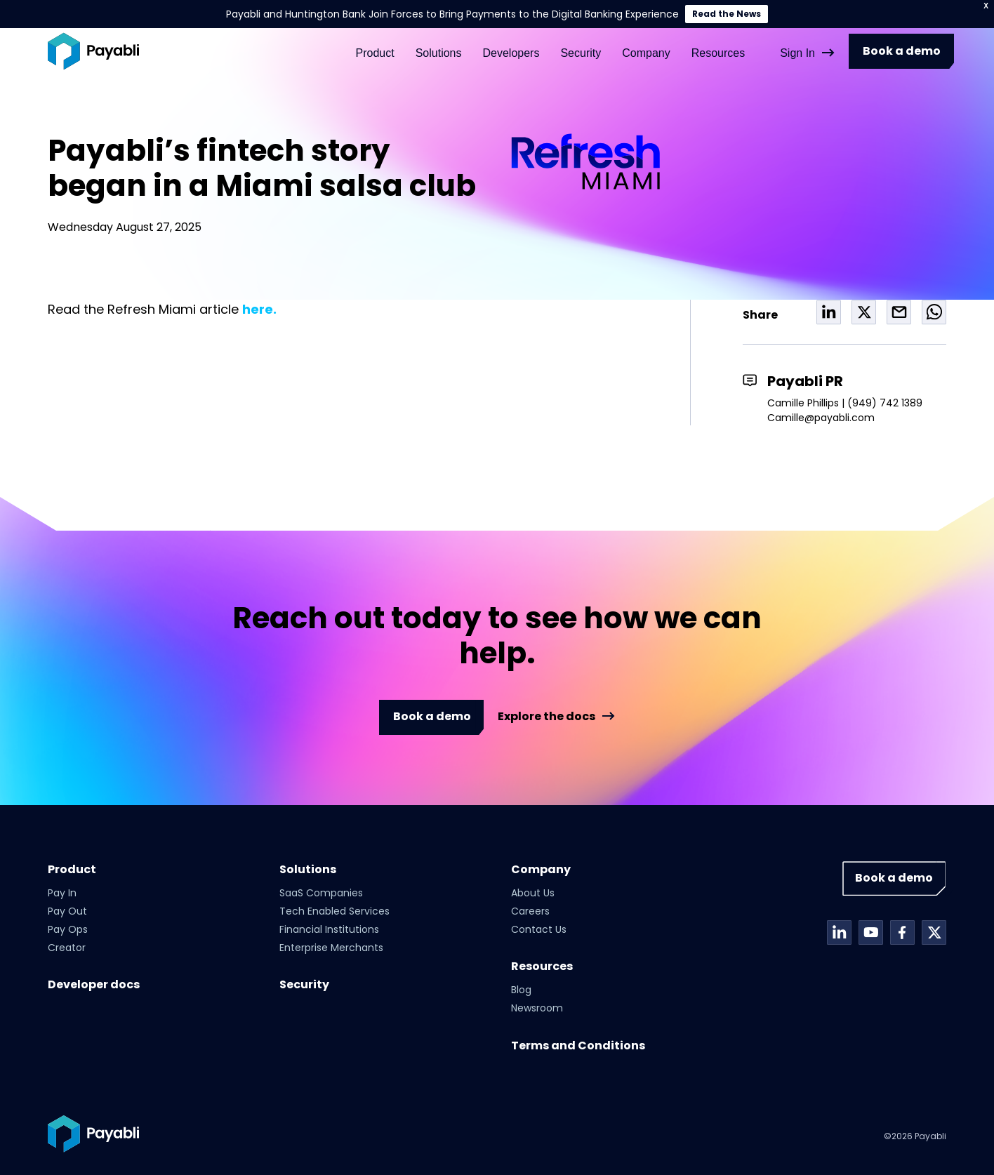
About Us (533, 893)
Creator (67, 947)
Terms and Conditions (578, 1045)
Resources (718, 45)
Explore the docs (546, 716)
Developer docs (94, 984)
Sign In (797, 45)
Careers (530, 911)
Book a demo (902, 43)
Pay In (62, 893)
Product (375, 45)
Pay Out (67, 911)
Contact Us (538, 929)
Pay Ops (68, 929)
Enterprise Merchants (331, 947)
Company (646, 45)
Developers (510, 45)
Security (580, 45)
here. (259, 309)
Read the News (726, 14)
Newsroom (537, 1008)
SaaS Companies (321, 893)
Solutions (439, 45)
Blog (521, 989)
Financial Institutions (329, 929)
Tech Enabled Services (334, 911)
